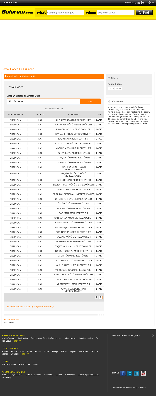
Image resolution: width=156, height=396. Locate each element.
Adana (38, 351)
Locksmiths (23, 338)
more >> (17, 341)
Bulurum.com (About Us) (12, 375)
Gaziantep (83, 351)
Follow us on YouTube (143, 373)
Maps (35, 364)
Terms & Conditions (33, 375)
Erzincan (25, 76)
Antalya (55, 351)
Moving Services (8, 338)
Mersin (64, 351)
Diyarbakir (15, 354)
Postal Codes (12, 76)
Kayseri (73, 351)
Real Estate (6, 341)
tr (153, 2)
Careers (59, 375)
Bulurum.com (10, 2)
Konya (46, 351)
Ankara (14, 351)
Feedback (48, 375)
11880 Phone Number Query (126, 335)
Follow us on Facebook (123, 373)
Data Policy (6, 377)
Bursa (29, 351)
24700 (118, 88)
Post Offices (9, 323)
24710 (111, 88)
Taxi (97, 338)
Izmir (22, 351)
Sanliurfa (94, 351)
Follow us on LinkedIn (136, 373)
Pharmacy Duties (9, 364)
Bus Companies (86, 338)
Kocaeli (5, 354)
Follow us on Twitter (130, 373)
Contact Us (70, 375)
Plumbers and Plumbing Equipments (46, 338)
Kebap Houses (70, 338)
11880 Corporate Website (88, 375)
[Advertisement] (78, 43)
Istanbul (5, 351)
